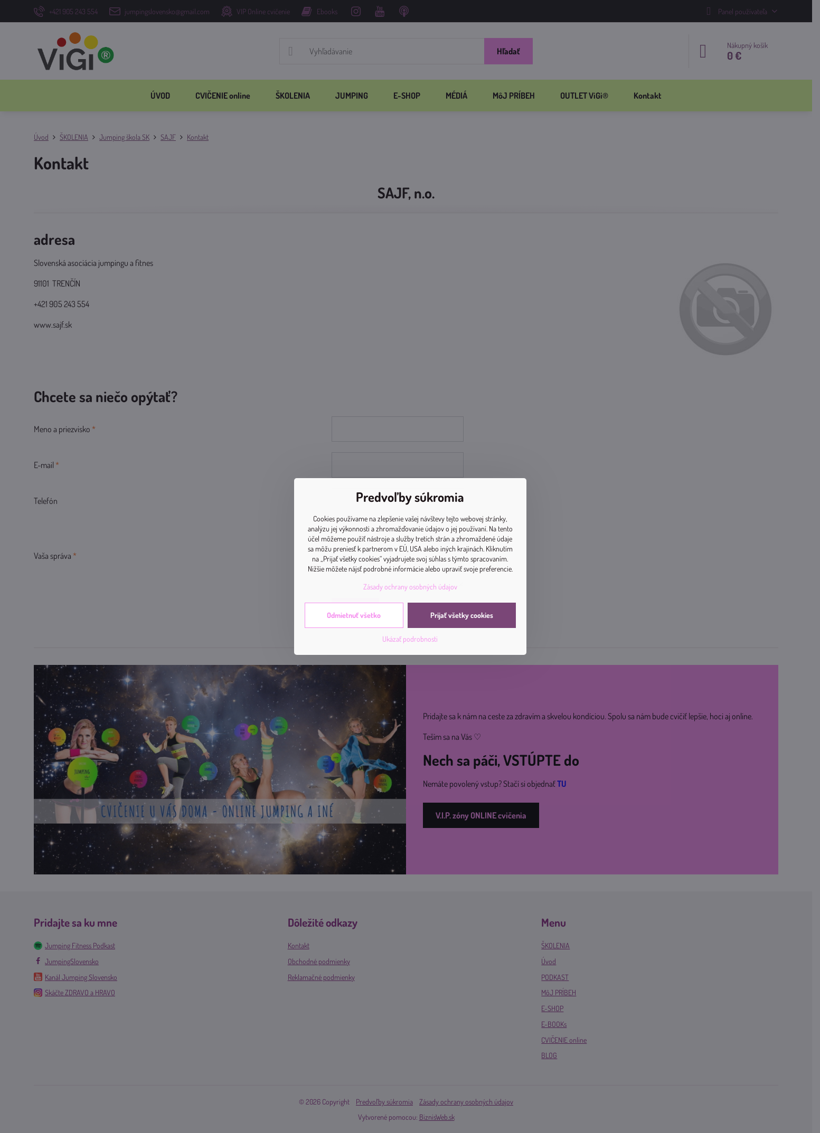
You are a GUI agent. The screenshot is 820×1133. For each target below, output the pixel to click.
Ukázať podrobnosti (410, 638)
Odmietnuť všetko (354, 615)
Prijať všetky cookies (461, 615)
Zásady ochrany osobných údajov (410, 586)
